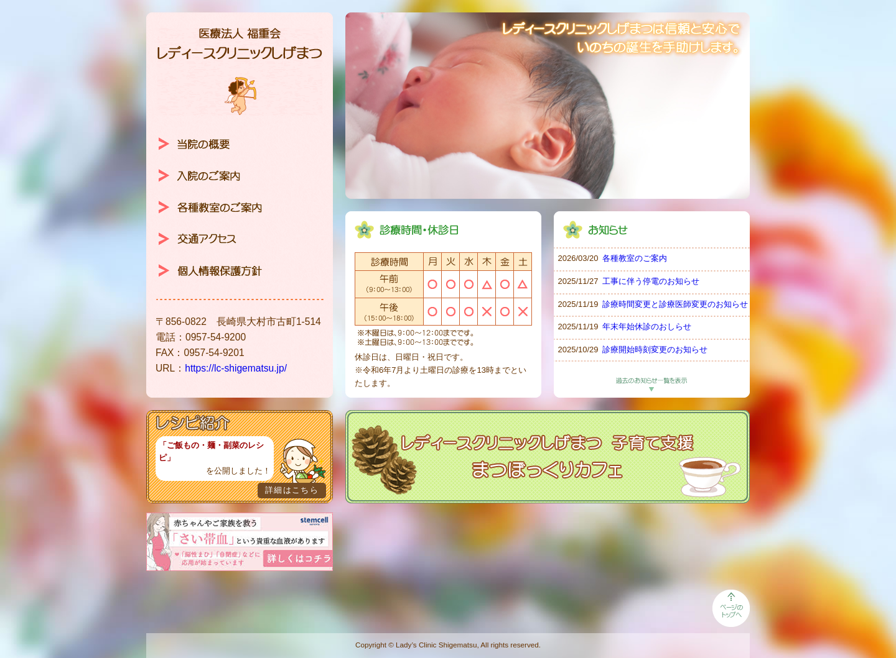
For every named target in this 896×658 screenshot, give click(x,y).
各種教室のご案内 (634, 258)
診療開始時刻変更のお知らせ (654, 349)
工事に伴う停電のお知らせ (650, 281)
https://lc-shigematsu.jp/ (236, 368)
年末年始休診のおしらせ (646, 326)
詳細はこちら (292, 490)
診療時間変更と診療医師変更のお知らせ (675, 304)
